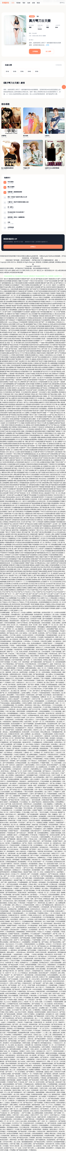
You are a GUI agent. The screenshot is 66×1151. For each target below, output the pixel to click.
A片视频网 (5, 429)
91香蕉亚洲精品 (48, 433)
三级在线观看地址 (5, 767)
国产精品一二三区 (42, 1000)
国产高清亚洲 (52, 1123)
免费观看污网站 (12, 481)
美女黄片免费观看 (49, 520)
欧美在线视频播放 (54, 501)
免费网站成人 (42, 857)
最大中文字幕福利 (57, 870)
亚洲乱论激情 (33, 1088)
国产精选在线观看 (22, 1150)
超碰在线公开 (7, 503)
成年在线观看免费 (47, 561)
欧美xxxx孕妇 (4, 822)
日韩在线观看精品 (34, 435)
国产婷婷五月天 (18, 458)
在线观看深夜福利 (30, 629)
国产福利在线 (54, 326)
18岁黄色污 (38, 787)
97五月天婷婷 (60, 411)
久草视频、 (27, 954)
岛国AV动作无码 (34, 345)
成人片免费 (33, 452)
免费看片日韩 (19, 553)
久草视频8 (33, 413)
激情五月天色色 (28, 886)
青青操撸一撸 (32, 833)
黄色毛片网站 (17, 1090)
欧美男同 (24, 915)
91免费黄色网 (20, 1100)
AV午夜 (5, 684)
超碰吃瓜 (41, 402)
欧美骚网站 (36, 511)
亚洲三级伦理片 (38, 703)
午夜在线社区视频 (44, 670)
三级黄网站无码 (33, 645)
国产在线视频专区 (16, 1092)
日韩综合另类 (41, 1131)
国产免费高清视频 (27, 614)
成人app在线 (30, 334)
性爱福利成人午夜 (49, 827)
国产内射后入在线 (36, 516)
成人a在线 (62, 633)
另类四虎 (41, 316)
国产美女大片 (15, 612)
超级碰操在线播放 (59, 876)
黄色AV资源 (57, 923)
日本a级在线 (50, 546)
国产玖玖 (29, 536)
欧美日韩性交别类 (58, 981)
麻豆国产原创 (60, 740)
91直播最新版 (35, 697)
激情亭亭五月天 (41, 757)
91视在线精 (32, 995)
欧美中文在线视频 (18, 1065)
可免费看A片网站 (42, 913)
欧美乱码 (60, 701)
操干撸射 (21, 1140)
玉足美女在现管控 (28, 635)
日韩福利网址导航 (46, 483)
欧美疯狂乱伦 (4, 697)
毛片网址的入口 (13, 798)
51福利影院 (31, 530)
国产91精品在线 (53, 874)
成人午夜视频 (61, 425)
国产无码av (62, 454)
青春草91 (61, 1022)
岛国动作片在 (8, 437)
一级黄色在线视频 (20, 645)
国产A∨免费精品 (35, 888)
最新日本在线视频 (57, 553)
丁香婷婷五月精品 (23, 656)
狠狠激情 (7, 660)
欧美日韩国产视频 (5, 899)
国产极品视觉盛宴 (34, 623)
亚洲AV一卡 (26, 437)
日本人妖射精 (6, 417)
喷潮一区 (45, 444)
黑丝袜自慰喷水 (10, 497)
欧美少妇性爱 (23, 652)
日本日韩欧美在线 (19, 528)
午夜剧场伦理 (11, 833)
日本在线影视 (46, 652)
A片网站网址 (33, 509)
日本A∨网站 (57, 621)
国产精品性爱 (22, 1131)
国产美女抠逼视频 (48, 915)
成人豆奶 (16, 1094)
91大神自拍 (26, 287)
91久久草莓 (12, 1138)
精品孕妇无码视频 (22, 415)
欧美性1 (42, 656)
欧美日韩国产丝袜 (42, 649)
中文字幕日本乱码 (36, 689)
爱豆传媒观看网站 (50, 318)
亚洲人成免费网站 (17, 287)
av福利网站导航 (26, 759)
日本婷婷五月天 (59, 787)
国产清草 (15, 1024)
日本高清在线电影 (55, 1125)
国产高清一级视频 (33, 684)
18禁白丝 (59, 1135)
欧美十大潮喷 (56, 1068)
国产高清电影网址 (44, 419)
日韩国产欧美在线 (22, 866)
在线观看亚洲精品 (34, 388)
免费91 (52, 353)
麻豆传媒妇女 (11, 866)
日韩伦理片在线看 (31, 1028)
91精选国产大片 (32, 903)
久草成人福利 (47, 993)
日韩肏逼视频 (37, 771)
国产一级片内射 (49, 299)
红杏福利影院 (33, 930)
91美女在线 (53, 812)
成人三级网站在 (47, 398)
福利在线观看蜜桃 (8, 1084)
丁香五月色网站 (25, 285)
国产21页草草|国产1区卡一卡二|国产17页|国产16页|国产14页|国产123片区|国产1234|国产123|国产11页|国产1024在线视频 (33, 594)
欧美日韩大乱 (12, 689)
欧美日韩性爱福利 (8, 462)
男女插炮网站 (39, 868)
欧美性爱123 (60, 713)
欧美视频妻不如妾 (32, 775)
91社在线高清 (4, 355)
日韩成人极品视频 (41, 505)
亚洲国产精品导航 (40, 303)
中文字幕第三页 (26, 359)
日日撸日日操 (53, 925)
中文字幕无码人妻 (55, 310)
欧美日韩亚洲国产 (52, 765)
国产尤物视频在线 (45, 526)
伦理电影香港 (49, 427)
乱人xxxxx (59, 505)
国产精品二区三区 (8, 738)
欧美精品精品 (24, 888)
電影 (24, 3)
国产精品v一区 (15, 759)
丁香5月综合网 (27, 400)
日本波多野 (25, 1049)
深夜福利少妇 (57, 843)
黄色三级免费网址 (53, 392)
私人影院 (11, 1045)
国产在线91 (33, 390)
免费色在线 (20, 969)
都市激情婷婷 (33, 380)
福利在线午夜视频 (44, 658)
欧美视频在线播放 (47, 1127)
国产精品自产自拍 (5, 936)
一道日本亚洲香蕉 (55, 297)
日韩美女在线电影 (29, 680)
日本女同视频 (55, 670)
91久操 (51, 371)
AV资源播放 (57, 979)
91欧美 (24, 715)
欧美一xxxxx (8, 322)
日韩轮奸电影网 (47, 1020)
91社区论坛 (53, 419)
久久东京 (34, 658)
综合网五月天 (23, 361)
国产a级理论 (22, 1041)
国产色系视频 (38, 808)
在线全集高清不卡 (36, 831)
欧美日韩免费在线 (55, 779)
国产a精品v (48, 948)
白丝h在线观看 (37, 989)
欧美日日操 (38, 911)
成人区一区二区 (31, 946)
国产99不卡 (32, 441)
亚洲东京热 (48, 316)
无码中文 (27, 837)
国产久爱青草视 (49, 728)
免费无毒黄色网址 (31, 668)
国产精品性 (39, 279)
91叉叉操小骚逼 (16, 514)
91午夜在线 (18, 542)
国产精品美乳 (43, 363)
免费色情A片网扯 (57, 437)
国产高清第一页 (19, 470)
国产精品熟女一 (16, 1113)
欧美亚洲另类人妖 (34, 652)
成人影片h (40, 378)
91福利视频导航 (24, 347)
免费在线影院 (25, 499)
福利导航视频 (11, 1080)
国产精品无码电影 (43, 293)
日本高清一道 (47, 843)
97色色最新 (10, 1076)
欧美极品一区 (38, 752)
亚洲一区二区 (4, 790)
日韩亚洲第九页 (35, 1127)
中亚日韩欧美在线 (30, 664)
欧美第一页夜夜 (46, 295)
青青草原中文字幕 (29, 676)
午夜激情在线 (23, 625)
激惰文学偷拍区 (30, 1140)
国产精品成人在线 (59, 371)
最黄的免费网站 (16, 703)
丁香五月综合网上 (21, 654)
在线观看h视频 (39, 283)
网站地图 (20, 272)
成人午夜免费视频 (11, 310)
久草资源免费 (45, 907)
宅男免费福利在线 (55, 888)
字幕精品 (29, 666)
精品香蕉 (28, 367)
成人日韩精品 (4, 522)
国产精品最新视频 (12, 806)
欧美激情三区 (50, 1014)
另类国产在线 (4, 431)
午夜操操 (43, 1078)
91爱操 (2, 1012)
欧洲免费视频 (4, 1068)
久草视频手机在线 (12, 1004)
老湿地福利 (7, 870)
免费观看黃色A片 (58, 746)
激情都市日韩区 (60, 769)
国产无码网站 (26, 497)
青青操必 (62, 919)
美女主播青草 (32, 361)
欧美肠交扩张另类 (5, 396)
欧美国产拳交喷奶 (15, 359)
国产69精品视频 (25, 938)
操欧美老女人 (20, 429)
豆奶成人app (37, 1035)
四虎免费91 (23, 330)
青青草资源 (13, 1140)
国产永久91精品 (29, 868)
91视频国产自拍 (30, 357)
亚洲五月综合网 (59, 734)
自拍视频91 (36, 341)
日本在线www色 (8, 901)
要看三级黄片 (43, 925)
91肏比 (19, 516)
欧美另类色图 (4, 715)
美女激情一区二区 (22, 876)
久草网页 (51, 435)
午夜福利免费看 (58, 1002)
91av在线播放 (24, 406)
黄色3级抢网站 (34, 285)
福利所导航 (15, 530)
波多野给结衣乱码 (33, 781)
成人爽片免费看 (22, 853)
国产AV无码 (53, 351)
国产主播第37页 (49, 509)
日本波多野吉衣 (24, 435)
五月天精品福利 (12, 687)
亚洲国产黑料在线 (29, 1119)
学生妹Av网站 (7, 287)
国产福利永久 (60, 283)
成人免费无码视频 (23, 993)
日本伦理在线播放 (53, 785)
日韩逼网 (43, 314)
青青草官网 (30, 952)
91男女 (42, 334)
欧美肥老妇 (41, 491)
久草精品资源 (18, 752)
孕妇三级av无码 (23, 479)
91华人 (39, 349)
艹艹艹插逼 (49, 413)
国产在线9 (26, 351)
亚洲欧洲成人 (52, 322)
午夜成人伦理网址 (49, 759)
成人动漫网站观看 (35, 295)
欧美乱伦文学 (37, 915)
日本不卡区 (34, 812)
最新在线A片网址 (55, 402)
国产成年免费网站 (8, 367)
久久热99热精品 (42, 995)
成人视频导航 (19, 629)
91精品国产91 (42, 380)
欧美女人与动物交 (32, 293)
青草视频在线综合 (46, 1043)
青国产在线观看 (48, 787)
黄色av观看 (55, 1006)
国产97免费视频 (29, 724)
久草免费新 (28, 948)
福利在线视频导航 (27, 542)
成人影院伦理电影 (49, 726)
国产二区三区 (31, 279)
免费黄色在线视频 (49, 522)
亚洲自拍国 (59, 917)
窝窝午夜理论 (14, 483)
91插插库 (52, 293)
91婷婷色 (44, 709)
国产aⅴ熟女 (26, 1090)
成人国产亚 (3, 985)
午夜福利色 (10, 773)
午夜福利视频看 (52, 794)
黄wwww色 (58, 314)
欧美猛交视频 (51, 330)
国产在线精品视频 (15, 742)
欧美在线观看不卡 (16, 724)
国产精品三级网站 (16, 1026)
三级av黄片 (19, 837)
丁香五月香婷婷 (20, 695)
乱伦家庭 (3, 310)
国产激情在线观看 (10, 1014)
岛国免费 (37, 429)
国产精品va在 (42, 956)
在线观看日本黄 (12, 441)
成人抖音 (8, 549)
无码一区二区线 (38, 872)
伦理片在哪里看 (51, 450)
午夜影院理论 (7, 722)
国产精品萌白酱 (45, 507)
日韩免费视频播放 (59, 699)
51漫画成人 (19, 400)
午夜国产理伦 (33, 866)
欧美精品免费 (15, 1088)
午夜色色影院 (12, 897)
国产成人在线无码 (12, 524)
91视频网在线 (4, 742)
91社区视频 (42, 1100)
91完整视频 (27, 998)
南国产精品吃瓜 (37, 802)
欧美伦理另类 (46, 559)
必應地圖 (51, 262)
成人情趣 (62, 765)
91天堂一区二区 (55, 493)
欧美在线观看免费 (52, 991)
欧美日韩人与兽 (27, 989)
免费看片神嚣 (28, 777)
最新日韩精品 (14, 347)
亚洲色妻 (60, 901)
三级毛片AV (51, 958)
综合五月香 (22, 334)
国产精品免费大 (54, 1080)
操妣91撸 (35, 825)
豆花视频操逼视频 (28, 921)
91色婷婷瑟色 (48, 378)
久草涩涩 (47, 402)
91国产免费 (31, 985)
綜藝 (33, 3)
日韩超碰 (58, 1148)
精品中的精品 (16, 338)
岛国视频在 (57, 1105)
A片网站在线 (53, 884)
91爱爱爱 (3, 1098)
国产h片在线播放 (5, 1010)
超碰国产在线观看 (22, 1080)
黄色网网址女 (38, 376)
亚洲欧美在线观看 (30, 355)
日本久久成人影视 (21, 1121)
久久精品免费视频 (35, 617)
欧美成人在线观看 (14, 829)
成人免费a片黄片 (45, 1049)
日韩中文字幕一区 (37, 699)
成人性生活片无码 (21, 1086)
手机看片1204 (56, 359)
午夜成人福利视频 (37, 954)
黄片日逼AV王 (4, 960)
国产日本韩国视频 (31, 1100)
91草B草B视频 (59, 328)
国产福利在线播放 (54, 1098)
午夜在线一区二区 (43, 892)
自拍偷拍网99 (51, 740)
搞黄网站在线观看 (46, 437)
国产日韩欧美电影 (32, 336)
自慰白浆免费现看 (26, 1006)
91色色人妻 (25, 380)
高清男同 (53, 563)
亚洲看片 (22, 1051)
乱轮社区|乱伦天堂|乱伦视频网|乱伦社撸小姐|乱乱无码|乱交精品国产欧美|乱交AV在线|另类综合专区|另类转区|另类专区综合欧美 (32, 586)
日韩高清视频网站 (44, 711)
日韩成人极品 (61, 1133)
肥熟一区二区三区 (53, 1061)
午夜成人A (40, 932)
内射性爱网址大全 (32, 501)
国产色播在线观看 (36, 662)
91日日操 (60, 680)
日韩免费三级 (29, 1045)
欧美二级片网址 (24, 518)
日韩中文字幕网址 (15, 812)
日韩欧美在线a (35, 621)
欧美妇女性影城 (56, 1070)
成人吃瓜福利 (19, 351)
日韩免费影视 (40, 1119)
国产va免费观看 (23, 378)
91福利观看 (56, 932)
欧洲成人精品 (12, 903)
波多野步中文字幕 (35, 483)
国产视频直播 (11, 839)
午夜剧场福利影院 (44, 693)
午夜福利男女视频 (28, 790)
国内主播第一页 (33, 419)
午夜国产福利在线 (55, 1057)
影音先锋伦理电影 (30, 627)
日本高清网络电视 (26, 960)
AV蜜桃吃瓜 (15, 503)
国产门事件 (22, 1068)
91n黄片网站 (47, 707)
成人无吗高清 (57, 948)
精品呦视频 (7, 544)
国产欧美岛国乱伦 (53, 839)
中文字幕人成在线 (15, 635)
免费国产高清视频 (60, 534)
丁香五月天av (39, 530)
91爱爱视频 (41, 347)
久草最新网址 (56, 960)
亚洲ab (45, 365)
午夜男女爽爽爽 (47, 860)
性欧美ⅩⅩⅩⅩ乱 (51, 301)
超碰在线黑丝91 (20, 775)
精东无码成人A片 (11, 814)
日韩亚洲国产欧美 (55, 717)
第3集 (22, 71)
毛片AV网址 (4, 701)
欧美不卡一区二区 (11, 973)
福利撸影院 (5, 361)
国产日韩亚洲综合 (18, 511)
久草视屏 (11, 948)
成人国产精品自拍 (58, 897)
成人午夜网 (47, 336)
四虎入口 (38, 905)
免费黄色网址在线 (36, 396)
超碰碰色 (34, 670)
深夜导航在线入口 (15, 942)
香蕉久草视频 (61, 1092)
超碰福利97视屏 (56, 526)
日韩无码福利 (14, 1020)
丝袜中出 (3, 969)
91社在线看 (40, 495)
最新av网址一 (11, 952)
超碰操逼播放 (22, 687)
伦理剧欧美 (28, 1065)
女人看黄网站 (40, 944)
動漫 (38, 3)
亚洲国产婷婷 (10, 730)
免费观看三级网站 (5, 1115)
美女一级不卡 (44, 1115)
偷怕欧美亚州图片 (24, 289)
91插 (64, 497)
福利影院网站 (59, 334)
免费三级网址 (14, 1105)
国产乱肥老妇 (51, 481)
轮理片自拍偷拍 (20, 464)
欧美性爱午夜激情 (25, 1105)
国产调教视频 (23, 639)
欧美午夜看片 (58, 954)
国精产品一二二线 (12, 652)
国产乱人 (26, 402)
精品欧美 (32, 546)
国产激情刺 (47, 1074)
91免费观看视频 (52, 1084)
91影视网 (4, 303)
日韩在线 (59, 322)
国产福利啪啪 (23, 363)
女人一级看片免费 (48, 730)
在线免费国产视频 (52, 629)
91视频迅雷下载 (44, 835)
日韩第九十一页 (27, 1074)
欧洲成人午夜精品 (33, 363)
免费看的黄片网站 (40, 1084)
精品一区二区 (42, 668)
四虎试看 (37, 334)
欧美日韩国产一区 (39, 862)
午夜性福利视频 (12, 1033)
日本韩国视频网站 (49, 989)
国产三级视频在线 (46, 549)
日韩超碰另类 (33, 1096)
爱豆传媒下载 (26, 532)
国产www (19, 526)
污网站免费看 (17, 341)
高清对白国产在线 (27, 701)
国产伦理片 (9, 1072)
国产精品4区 (16, 989)
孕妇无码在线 (62, 536)
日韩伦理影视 (5, 614)
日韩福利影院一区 (37, 923)
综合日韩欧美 (60, 318)
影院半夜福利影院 (11, 794)
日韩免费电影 (57, 369)
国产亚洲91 (42, 866)
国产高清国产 (4, 1105)
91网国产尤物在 (29, 563)
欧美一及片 (58, 524)
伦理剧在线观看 (48, 742)
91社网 (44, 423)
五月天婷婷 (14, 555)
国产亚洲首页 (44, 1109)
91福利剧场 (12, 357)
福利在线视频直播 (26, 297)
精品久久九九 (25, 917)
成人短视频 (42, 1096)
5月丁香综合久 (32, 761)
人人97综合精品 (29, 429)
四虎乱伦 (61, 995)
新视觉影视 (19, 404)
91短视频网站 (28, 511)
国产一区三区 (22, 985)
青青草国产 (16, 446)
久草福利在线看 (29, 958)
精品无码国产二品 (48, 524)
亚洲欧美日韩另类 (14, 734)
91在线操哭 (58, 909)
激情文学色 (40, 509)
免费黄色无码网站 (59, 798)
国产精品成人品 (56, 658)
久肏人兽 (49, 656)
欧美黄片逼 (62, 886)
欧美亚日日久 (5, 691)
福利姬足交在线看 (54, 444)
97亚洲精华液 (43, 289)
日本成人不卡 (15, 874)
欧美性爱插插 (61, 324)
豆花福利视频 (11, 464)
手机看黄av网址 (51, 987)
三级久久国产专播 (5, 804)
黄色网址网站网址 (47, 516)
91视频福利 (18, 890)
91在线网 (40, 637)
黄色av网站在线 (45, 732)
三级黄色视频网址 (45, 837)
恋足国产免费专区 (6, 864)
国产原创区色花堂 (44, 308)
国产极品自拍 (29, 524)
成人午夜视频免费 (47, 551)
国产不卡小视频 (19, 423)
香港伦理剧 (38, 369)
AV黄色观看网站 (49, 343)
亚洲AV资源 (46, 831)
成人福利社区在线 (14, 1096)
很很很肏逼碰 (44, 748)
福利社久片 (39, 647)
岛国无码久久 (20, 682)
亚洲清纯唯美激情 (37, 1135)
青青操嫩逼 (41, 627)
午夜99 (4, 489)
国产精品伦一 (42, 1055)
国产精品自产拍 (23, 1063)
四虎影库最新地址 (12, 781)
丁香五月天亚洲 (45, 511)
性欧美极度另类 (49, 637)
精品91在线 (30, 967)
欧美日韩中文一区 (45, 359)
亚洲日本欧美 (9, 719)
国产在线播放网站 (19, 384)
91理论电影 (21, 903)
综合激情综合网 (52, 724)
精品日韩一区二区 (50, 901)
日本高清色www (48, 1138)
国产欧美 (45, 373)
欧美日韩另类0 (31, 349)
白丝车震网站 (25, 779)
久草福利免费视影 (54, 565)
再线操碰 (31, 1012)
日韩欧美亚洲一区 (39, 1022)
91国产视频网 (42, 446)
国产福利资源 (14, 658)
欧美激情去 (30, 827)
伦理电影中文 (24, 963)
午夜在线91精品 (58, 1111)
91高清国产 (28, 678)
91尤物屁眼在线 (59, 983)
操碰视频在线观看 (54, 977)
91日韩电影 (59, 989)
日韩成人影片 (35, 394)
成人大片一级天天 (21, 501)
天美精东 (22, 713)
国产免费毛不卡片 (37, 536)
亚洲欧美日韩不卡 (58, 857)
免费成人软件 (30, 425)
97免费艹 (57, 435)
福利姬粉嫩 (39, 1072)
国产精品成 (16, 748)
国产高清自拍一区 (22, 493)
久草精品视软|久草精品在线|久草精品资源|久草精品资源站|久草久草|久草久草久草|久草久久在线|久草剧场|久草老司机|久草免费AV (32, 600)
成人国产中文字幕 (21, 1076)
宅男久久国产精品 (40, 481)
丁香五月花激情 (29, 792)
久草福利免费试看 (49, 514)
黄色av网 (16, 435)
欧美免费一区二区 (16, 987)
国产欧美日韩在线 (50, 411)
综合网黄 (26, 450)
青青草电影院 (32, 892)
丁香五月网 (53, 396)
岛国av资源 (39, 406)
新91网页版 (12, 684)
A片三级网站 (26, 413)
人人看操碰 (10, 373)
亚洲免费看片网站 (29, 649)
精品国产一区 (8, 975)
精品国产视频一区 (19, 880)
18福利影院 (55, 341)
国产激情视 (62, 1121)
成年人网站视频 (16, 499)
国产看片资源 (13, 349)
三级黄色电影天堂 (35, 798)
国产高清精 (16, 895)
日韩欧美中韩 (25, 895)
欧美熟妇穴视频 (49, 462)
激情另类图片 (20, 355)
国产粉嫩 (23, 495)
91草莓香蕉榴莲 (38, 759)
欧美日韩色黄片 (5, 326)
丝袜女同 (60, 439)
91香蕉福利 (13, 1068)
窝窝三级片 (59, 637)
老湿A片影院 (4, 456)
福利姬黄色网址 (10, 376)
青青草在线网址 (40, 967)
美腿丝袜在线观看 (47, 489)
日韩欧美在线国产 (60, 343)
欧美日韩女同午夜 (58, 1010)
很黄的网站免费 (49, 703)
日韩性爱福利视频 (52, 886)
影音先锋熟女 (18, 1119)
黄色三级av (37, 705)
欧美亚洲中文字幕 (48, 1086)
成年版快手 (7, 520)
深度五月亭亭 (35, 1115)
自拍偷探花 (24, 1096)
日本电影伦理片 (34, 408)
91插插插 (46, 476)
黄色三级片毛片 (48, 386)
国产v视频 (39, 695)
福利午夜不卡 (4, 676)
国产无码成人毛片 (15, 790)
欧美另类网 (13, 822)
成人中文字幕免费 (5, 499)
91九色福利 (31, 472)
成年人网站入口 (17, 905)
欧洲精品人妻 (60, 967)
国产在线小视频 (49, 470)
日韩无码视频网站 (33, 456)
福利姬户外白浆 (31, 1117)
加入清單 (48, 51)
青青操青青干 (58, 557)
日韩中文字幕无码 (42, 1059)
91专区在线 (25, 411)
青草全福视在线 (15, 371)
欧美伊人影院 (20, 376)
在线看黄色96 (11, 1047)
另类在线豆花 (49, 954)
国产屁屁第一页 (32, 446)
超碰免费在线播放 (59, 777)
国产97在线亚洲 (9, 827)
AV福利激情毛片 (54, 540)
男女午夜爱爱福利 (11, 1063)
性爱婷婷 (50, 408)
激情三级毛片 (9, 777)
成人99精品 (29, 744)
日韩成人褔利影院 (46, 746)
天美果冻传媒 (42, 415)
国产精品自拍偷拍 (13, 456)
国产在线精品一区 (37, 1004)
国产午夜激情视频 (47, 876)
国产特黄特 (19, 1084)
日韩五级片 (31, 1000)
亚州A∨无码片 (31, 1051)
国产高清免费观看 (53, 1055)
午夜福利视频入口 (56, 1026)
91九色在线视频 (34, 474)
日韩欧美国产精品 (57, 707)
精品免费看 (3, 373)
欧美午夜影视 (11, 969)
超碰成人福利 (49, 1072)
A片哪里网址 (37, 1010)
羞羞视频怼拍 (38, 960)
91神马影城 (33, 835)
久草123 (17, 505)
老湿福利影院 (51, 1140)
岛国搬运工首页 (42, 439)
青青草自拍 (28, 705)
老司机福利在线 (29, 1018)
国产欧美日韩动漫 (11, 1061)
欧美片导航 (43, 1090)
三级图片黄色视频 (55, 833)
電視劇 (18, 3)
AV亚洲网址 (41, 390)
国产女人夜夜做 (39, 470)
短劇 (28, 3)
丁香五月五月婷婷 (26, 1030)
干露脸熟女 (57, 546)
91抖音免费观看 (60, 921)
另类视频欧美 (38, 468)
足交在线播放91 (15, 285)
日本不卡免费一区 (57, 775)
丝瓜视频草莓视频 (59, 1142)
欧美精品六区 (41, 1051)
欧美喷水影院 (33, 347)
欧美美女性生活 (35, 909)
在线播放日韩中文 (50, 872)
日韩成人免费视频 (27, 1016)
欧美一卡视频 (46, 870)
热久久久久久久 (31, 682)
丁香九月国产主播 (36, 532)
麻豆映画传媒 (29, 975)
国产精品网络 (53, 536)
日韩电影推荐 (59, 643)
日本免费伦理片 (26, 699)
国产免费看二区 (8, 450)
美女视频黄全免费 (52, 423)
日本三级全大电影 (44, 853)
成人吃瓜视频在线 (26, 829)
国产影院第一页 (18, 392)
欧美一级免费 (43, 625)
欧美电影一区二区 (35, 672)
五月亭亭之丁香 (17, 1123)
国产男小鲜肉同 (49, 334)
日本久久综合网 (41, 765)
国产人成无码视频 (33, 308)
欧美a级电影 (23, 884)
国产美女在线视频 (40, 357)
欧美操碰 (16, 518)
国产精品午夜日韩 (14, 800)
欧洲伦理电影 (48, 1113)
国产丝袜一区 (42, 332)
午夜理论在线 (53, 654)
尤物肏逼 (13, 1059)
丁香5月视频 (18, 808)
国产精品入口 (61, 987)
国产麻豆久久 (12, 818)
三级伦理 (20, 1022)
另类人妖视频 (40, 462)
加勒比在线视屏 (57, 491)
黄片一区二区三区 (5, 740)
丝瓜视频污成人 (9, 536)
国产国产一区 (43, 322)
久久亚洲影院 (48, 1002)
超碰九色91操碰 (9, 837)
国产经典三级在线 (50, 390)
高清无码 (16, 864)
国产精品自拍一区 (49, 662)
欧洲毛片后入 (58, 668)
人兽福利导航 (7, 514)
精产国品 (14, 472)
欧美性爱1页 (9, 963)
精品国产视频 (28, 872)
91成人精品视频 (56, 295)
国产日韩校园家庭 (8, 763)
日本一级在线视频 (34, 371)
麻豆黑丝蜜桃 (33, 973)
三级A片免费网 (46, 1068)
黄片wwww (30, 991)
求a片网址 (35, 367)
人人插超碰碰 (34, 963)
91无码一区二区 (49, 938)
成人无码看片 (33, 427)
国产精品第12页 (18, 460)
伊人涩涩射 (43, 400)
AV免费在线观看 (50, 1135)
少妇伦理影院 (14, 919)
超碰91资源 (47, 406)
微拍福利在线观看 (14, 279)
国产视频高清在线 (19, 367)
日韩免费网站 (60, 802)
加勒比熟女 (26, 306)
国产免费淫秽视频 (26, 1129)
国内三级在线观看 (20, 901)
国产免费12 (38, 827)
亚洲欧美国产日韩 (36, 561)
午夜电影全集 (45, 351)
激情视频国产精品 (31, 324)
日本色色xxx (14, 619)
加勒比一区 (42, 864)
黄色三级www (34, 1111)
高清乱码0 (39, 373)
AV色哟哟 (27, 423)
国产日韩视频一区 (19, 744)
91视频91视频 (44, 763)
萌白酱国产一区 (47, 306)
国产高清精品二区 (30, 291)
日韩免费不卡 (58, 757)
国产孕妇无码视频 (7, 540)
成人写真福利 (27, 404)
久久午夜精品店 (23, 973)
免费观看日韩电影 (25, 825)
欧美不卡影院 (27, 771)
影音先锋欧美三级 (22, 1057)
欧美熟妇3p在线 (47, 798)
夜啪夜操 (45, 1129)
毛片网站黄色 (39, 563)
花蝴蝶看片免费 (10, 293)
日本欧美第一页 (35, 499)
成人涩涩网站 (10, 775)
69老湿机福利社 (50, 722)
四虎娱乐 (37, 744)
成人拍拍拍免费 (29, 369)
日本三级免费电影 (8, 627)
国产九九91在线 (24, 806)
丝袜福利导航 (37, 707)
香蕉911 (2, 293)
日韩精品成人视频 (48, 899)
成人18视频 (25, 514)
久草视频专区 (58, 1039)
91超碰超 (48, 932)
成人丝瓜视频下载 (34, 314)
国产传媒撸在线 (41, 1140)
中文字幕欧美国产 (46, 897)
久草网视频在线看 (53, 388)
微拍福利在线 (52, 952)
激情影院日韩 (10, 505)
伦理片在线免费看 (56, 963)
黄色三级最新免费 (31, 534)
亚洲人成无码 (35, 1049)
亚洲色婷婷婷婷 (23, 794)
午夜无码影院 (56, 693)
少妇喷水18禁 (14, 448)
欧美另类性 (28, 722)
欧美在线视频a (46, 623)
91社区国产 (25, 281)
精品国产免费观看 (5, 406)
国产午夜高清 (44, 458)
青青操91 (8, 555)
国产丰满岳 (55, 1146)
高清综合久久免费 (11, 666)
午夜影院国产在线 (55, 499)
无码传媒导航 (27, 458)
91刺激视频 (35, 544)
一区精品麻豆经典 (51, 338)
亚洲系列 (40, 682)
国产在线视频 (25, 439)
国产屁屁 (26, 310)
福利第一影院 (32, 785)
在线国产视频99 (37, 810)
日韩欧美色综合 (33, 479)
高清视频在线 (39, 936)
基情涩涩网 (12, 400)
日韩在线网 (3, 413)
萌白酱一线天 (28, 489)
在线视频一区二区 (51, 676)
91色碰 (49, 857)
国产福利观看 (16, 1074)
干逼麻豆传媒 (28, 1022)
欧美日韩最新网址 (25, 1004)
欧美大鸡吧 (32, 514)
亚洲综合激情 (45, 744)
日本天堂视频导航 (8, 318)
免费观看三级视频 (23, 909)
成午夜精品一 (34, 895)
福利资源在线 (36, 320)
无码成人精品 (5, 987)
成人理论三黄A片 (49, 682)
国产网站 (7, 371)
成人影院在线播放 (14, 316)
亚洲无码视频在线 (22, 427)
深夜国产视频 (27, 544)
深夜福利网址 (56, 384)
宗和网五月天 (33, 398)
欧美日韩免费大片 (42, 985)
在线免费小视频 (35, 437)
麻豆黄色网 (12, 853)
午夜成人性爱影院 (20, 754)
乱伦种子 (46, 279)
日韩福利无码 (16, 520)
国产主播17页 (7, 746)
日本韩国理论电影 (56, 1028)
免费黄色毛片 (21, 301)
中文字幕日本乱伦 (44, 773)
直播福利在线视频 (47, 1063)
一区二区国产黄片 (34, 876)
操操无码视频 (10, 470)
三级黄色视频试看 (54, 709)
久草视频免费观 (24, 835)
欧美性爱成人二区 (59, 742)
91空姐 (21, 965)
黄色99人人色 (37, 730)
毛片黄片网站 (48, 936)
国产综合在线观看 (51, 281)
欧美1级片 (56, 855)
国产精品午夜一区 (44, 310)
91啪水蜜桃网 (32, 538)
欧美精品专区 (44, 847)
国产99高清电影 (47, 841)
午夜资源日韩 (18, 649)
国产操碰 (4, 779)
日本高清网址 (15, 1125)
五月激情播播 (40, 676)
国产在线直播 (46, 468)
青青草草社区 (28, 804)
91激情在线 (17, 923)
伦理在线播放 (21, 299)
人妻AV (31, 794)
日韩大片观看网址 (47, 369)
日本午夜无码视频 (48, 911)
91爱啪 (42, 684)
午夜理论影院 (30, 695)
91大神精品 (29, 318)
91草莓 (2, 536)
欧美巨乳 (3, 1047)
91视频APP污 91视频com (14, 886)
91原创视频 (58, 522)
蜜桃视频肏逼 (44, 998)
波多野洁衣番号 (22, 684)
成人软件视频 (8, 411)
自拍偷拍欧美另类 (59, 639)
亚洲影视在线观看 (37, 1094)
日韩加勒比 (31, 750)
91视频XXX (9, 717)
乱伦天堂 (57, 530)
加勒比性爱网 (19, 303)
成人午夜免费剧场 (16, 792)
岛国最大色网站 (38, 524)
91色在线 (11, 654)
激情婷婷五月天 (41, 1061)
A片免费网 (52, 767)
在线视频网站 (26, 942)
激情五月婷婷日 (38, 948)
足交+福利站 (23, 633)
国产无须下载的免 (23, 617)
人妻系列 (60, 351)
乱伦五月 (18, 497)
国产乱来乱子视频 (42, 738)
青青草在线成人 (47, 705)
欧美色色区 (16, 855)
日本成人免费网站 (26, 612)
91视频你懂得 (39, 386)
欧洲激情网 (42, 816)
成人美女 (3, 1129)
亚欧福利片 (23, 781)
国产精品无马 (11, 1098)
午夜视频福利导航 (57, 732)
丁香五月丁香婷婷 (9, 532)
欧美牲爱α (41, 633)
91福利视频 (57, 1037)
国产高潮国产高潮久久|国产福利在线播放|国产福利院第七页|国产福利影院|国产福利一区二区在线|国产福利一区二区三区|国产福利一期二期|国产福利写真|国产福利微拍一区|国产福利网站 (32, 577)
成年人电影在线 (21, 851)
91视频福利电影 (8, 754)
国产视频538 (35, 1043)
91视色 (60, 380)
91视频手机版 (31, 851)
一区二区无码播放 (19, 1072)
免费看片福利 (16, 736)
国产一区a (9, 796)
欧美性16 (14, 388)
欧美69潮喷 (12, 324)
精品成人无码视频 (35, 518)
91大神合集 (20, 369)
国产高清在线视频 (21, 857)
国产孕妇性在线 (56, 1018)
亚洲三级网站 (56, 623)
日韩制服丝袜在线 (6, 888)
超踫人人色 (47, 1094)
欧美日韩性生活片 (51, 472)
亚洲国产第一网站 (22, 441)
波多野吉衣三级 (18, 437)
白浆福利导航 (5, 1135)
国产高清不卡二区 (36, 551)
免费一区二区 (14, 1109)
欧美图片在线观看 (28, 283)
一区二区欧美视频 (30, 913)
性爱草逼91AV (50, 446)
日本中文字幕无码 (45, 404)
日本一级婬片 (52, 285)
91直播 (11, 382)
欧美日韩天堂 (50, 713)
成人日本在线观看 (26, 1146)
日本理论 (52, 507)
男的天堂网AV (43, 394)
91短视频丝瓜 (37, 829)
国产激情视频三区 (22, 485)
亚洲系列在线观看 (40, 1012)
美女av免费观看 (13, 995)
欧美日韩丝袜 (45, 890)
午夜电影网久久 (22, 326)
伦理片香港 (13, 534)
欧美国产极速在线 (33, 897)
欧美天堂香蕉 (40, 1082)
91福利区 (30, 901)
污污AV (29, 1068)
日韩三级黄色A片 (53, 373)
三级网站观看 (15, 1030)
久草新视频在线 (29, 431)
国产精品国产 (37, 983)
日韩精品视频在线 (11, 862)
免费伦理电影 (25, 408)
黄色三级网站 (9, 1012)
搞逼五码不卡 (48, 699)
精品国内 (36, 678)
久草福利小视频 (12, 1000)
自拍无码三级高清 (5, 860)
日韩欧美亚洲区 (40, 991)
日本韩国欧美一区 (41, 1123)
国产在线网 (60, 759)
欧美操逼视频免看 (14, 693)
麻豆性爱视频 (60, 958)
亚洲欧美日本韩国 (50, 1103)
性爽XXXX (18, 1107)
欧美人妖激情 (28, 707)
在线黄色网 (19, 730)
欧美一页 (10, 563)
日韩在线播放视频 (9, 501)
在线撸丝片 (51, 367)
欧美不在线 (56, 993)
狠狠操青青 (17, 796)
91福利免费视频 (54, 555)
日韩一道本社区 (10, 765)
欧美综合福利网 (55, 835)
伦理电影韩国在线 (33, 715)
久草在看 (53, 892)
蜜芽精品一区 (22, 1000)
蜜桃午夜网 (59, 450)
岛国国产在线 (59, 514)
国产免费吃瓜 (30, 1072)
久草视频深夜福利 (24, 483)
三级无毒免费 (34, 497)
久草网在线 (48, 341)
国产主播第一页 (59, 1113)
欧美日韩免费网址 (11, 993)
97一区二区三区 (9, 1121)
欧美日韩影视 (38, 660)
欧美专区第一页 (24, 1020)
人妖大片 (6, 526)
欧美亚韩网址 (34, 847)
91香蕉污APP (13, 493)
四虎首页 (23, 874)
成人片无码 (32, 505)
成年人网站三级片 (34, 841)
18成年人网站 (6, 365)
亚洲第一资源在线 (52, 1100)
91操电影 (58, 507)
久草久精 (53, 1109)
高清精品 (5, 967)
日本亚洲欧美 (43, 825)
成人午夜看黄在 (58, 697)
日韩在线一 (19, 868)
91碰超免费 (17, 546)
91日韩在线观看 (50, 538)
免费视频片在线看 (5, 913)
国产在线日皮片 (26, 540)
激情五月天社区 (35, 1020)
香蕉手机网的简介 (21, 907)
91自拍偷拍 (49, 862)
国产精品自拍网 (13, 965)
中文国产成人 (22, 1039)
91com (57, 470)
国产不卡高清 (15, 406)
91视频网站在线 (21, 320)
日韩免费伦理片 (16, 614)
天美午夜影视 (30, 631)
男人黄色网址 (47, 1065)
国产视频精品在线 (48, 905)
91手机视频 (47, 1006)
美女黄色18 (52, 458)
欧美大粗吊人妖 (55, 511)
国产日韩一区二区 (47, 349)
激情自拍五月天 (60, 905)
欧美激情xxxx (32, 857)
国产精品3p (57, 489)
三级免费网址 (25, 934)
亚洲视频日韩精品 (16, 872)
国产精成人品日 (9, 1086)
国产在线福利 (17, 540)
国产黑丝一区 (10, 629)
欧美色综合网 (51, 291)
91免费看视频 (16, 507)
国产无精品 (45, 942)
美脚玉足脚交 (28, 730)
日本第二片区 (56, 542)
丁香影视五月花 (53, 464)
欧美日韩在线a (59, 1004)
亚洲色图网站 (25, 546)
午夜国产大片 (19, 948)
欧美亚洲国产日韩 (5, 998)
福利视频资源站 (6, 283)
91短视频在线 (23, 555)
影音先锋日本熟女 (33, 1076)
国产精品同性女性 (46, 691)
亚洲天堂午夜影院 (34, 820)
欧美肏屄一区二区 (14, 487)
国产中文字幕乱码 (16, 670)
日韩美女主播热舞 (15, 911)
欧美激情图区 (36, 870)
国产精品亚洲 (57, 421)
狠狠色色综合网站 (48, 802)
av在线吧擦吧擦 (24, 1109)
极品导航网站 (7, 769)
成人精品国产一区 (5, 1053)
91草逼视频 (10, 553)
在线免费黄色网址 (6, 1119)
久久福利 (17, 452)
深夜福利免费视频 (31, 965)
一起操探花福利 (18, 954)
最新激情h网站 (21, 481)
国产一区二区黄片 (36, 444)
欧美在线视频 (27, 396)
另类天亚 (31, 1039)
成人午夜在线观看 (17, 283)
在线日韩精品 (4, 1144)
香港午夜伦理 (24, 995)
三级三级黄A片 (58, 851)
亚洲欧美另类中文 (53, 1117)
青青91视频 (44, 1080)
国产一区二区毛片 (59, 689)
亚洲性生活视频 (6, 1074)
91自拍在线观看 (39, 299)
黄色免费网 (10, 695)
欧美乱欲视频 (34, 402)
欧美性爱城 (7, 1090)
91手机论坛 (3, 538)
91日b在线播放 (58, 705)
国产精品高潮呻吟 (40, 1039)
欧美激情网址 (22, 862)
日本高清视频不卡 (43, 664)
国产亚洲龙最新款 (39, 1144)
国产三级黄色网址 (29, 1092)
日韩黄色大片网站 (8, 868)
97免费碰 (12, 1150)
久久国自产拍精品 (29, 373)
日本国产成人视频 (8, 528)
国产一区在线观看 (33, 874)
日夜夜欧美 (7, 386)
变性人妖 (52, 283)
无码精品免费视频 (13, 779)
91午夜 (38, 890)
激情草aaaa (14, 1135)
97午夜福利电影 (33, 925)
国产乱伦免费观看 (25, 487)
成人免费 (56, 427)
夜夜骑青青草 (59, 299)
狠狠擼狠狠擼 (30, 557)
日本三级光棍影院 (19, 318)
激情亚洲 (47, 736)
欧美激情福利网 (58, 551)
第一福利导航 (19, 971)
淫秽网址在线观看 (46, 1076)
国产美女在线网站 (33, 1078)
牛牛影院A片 (23, 456)
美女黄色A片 (42, 629)
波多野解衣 (60, 872)
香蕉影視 (38, 262)
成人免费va (49, 674)
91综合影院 (13, 676)
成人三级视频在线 (55, 460)
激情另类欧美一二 (5, 479)
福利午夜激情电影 (36, 806)
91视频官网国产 (51, 431)
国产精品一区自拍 (17, 468)
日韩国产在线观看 (25, 658)
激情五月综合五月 (52, 1012)
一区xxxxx (35, 297)
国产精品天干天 (34, 310)
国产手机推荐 (47, 1107)
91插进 (12, 645)
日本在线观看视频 (29, 647)
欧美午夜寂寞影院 (9, 404)
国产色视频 (14, 479)
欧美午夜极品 (41, 301)
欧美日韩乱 (23, 446)
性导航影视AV (24, 371)
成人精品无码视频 (31, 301)
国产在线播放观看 (33, 814)
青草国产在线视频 (29, 303)
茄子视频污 (16, 314)
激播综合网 (56, 1033)
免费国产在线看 (8, 458)
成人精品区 (13, 783)
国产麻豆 (55, 845)
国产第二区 (3, 693)
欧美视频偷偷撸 (8, 808)
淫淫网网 (37, 384)
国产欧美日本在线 (56, 907)
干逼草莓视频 (36, 940)
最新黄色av (47, 528)
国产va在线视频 (22, 761)
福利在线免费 (28, 726)
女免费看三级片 (44, 1008)
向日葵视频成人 (38, 845)
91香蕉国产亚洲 (12, 1082)
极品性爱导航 (6, 359)
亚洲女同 (39, 1086)
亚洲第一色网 (29, 899)
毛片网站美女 (44, 540)
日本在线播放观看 (53, 866)
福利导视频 (37, 612)
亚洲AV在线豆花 (31, 520)
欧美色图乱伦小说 (19, 425)
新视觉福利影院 (58, 1035)
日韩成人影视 (14, 328)
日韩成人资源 (25, 800)
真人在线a (56, 614)
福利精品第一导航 (45, 814)
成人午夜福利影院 (33, 763)
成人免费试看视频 (10, 668)
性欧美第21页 (36, 860)
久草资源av (27, 641)
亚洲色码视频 (17, 746)
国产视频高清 (33, 332)
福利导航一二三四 (26, 691)
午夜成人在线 (33, 839)
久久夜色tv (24, 748)
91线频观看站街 (16, 843)
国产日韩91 (8, 312)
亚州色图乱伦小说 (12, 378)
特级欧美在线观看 (27, 341)
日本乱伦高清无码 (17, 544)
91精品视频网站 (44, 1125)
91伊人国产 (10, 977)
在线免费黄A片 (55, 308)
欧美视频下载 (36, 942)
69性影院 (29, 320)
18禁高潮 (40, 851)
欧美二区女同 (21, 522)
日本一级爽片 (21, 1059)
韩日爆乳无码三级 (21, 343)
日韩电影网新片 (18, 1035)
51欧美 (43, 338)
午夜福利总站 (19, 627)
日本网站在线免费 (58, 349)
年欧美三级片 (46, 1070)
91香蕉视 (17, 297)
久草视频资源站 (13, 334)
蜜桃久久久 (23, 919)
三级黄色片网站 (18, 450)
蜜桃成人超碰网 (35, 565)
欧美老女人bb (51, 355)
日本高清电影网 (15, 365)
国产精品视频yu (26, 940)
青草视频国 (16, 860)
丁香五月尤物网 (44, 812)
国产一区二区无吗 (9, 876)
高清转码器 (37, 1045)
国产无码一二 (44, 429)
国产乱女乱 (5, 491)
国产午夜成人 (6, 347)
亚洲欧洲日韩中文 (14, 915)
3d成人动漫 (46, 1146)
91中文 (18, 439)
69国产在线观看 (54, 1000)
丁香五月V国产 (59, 462)
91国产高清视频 (60, 880)
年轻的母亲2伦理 (59, 800)
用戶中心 (62, 3)
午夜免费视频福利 (12, 713)
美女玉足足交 (10, 944)
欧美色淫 (49, 303)
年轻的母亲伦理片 (18, 899)
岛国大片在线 (20, 977)
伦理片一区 (45, 940)
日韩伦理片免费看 (46, 641)
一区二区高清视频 (56, 763)
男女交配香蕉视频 (53, 882)
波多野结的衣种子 (10, 617)
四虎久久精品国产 (14, 699)
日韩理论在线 (46, 1030)
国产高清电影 (12, 985)
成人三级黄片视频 (48, 921)
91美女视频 (25, 812)
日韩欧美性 (42, 754)
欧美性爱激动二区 (34, 927)
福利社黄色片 (54, 1129)
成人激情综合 (57, 641)
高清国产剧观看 (47, 417)
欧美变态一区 (42, 281)
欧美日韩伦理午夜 (7, 546)
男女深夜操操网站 (34, 1047)
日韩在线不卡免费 (59, 1072)
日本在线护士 (43, 392)
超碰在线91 (19, 765)
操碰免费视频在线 (15, 732)
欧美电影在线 (42, 450)
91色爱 (25, 491)
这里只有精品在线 (40, 919)
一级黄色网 (18, 380)
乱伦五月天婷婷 (37, 489)
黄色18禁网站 (13, 427)
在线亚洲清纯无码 (23, 783)
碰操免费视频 (40, 1092)
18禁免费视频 (25, 1125)
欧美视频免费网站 (43, 833)
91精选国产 (49, 421)
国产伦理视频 (38, 1103)
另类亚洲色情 (40, 328)
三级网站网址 (58, 804)
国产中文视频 (26, 1113)
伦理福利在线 (28, 1026)
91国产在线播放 (29, 470)
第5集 (36, 71)
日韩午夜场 (26, 460)
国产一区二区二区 (12, 295)
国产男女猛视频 (31, 495)
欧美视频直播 (14, 802)
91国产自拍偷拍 (61, 291)
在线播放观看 (33, 450)
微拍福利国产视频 (22, 308)
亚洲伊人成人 (11, 841)
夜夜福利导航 (33, 1024)
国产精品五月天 (58, 413)
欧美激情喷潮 (33, 864)
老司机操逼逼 (37, 1065)
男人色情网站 (19, 705)
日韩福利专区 (13, 522)
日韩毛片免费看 (27, 703)
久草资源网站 (53, 1059)
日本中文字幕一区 (44, 544)
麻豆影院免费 (56, 528)
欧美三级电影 (56, 518)
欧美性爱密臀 (61, 485)
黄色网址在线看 (31, 738)
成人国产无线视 (40, 472)
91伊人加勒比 (57, 433)
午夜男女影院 (30, 757)
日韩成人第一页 (22, 336)
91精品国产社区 (57, 483)
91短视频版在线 (37, 742)
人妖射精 (20, 310)
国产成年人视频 (48, 983)
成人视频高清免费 (36, 460)
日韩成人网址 (33, 884)
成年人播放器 (4, 1109)
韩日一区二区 (54, 312)
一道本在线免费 (35, 800)
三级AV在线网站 (29, 765)
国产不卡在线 (56, 316)
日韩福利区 (53, 973)
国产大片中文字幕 (17, 386)
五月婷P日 (22, 967)
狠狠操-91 (59, 431)
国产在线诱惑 (51, 505)
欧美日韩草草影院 (46, 1111)
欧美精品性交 (23, 328)
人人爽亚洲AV (12, 950)
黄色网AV (6, 1043)
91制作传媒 (32, 406)
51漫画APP (22, 448)
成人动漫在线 (48, 1004)
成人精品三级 (15, 691)
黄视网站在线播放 (17, 390)
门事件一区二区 (40, 740)
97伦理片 (35, 693)
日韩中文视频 (22, 1078)
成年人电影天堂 (33, 1008)
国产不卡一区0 (17, 740)
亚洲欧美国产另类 (36, 559)
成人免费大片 (50, 903)
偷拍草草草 (34, 487)
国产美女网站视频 (59, 1063)
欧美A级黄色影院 (42, 464)
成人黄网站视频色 (32, 754)
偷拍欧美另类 (26, 742)
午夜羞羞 (50, 668)
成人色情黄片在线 (23, 388)
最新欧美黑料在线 (8, 728)
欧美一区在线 (57, 361)
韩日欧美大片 (33, 956)
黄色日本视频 (19, 678)
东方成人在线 (52, 382)
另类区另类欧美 (9, 425)
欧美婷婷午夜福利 (15, 715)
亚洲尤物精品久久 (58, 820)
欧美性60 (49, 1142)
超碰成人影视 (36, 359)
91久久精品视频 (56, 711)
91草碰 (57, 367)
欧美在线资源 (4, 645)
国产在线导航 (32, 637)
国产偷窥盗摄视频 (24, 295)
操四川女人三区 (59, 1127)
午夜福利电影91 (47, 934)
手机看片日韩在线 (58, 1065)
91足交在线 (34, 837)
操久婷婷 (32, 386)
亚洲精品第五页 (29, 421)
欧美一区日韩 (33, 625)
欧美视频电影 (13, 559)
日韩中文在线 (7, 338)
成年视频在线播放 (52, 1078)
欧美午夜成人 (5, 771)
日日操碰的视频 (59, 674)
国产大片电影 (35, 855)
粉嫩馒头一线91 (57, 814)
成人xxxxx (12, 491)
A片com (54, 532)
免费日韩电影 (6, 328)
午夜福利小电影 (38, 1074)
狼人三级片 (46, 563)
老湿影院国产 (42, 785)
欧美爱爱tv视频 (42, 448)
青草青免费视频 (26, 860)
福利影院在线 (57, 656)
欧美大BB (16, 363)
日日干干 (49, 1051)
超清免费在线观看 (40, 724)
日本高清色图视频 (49, 790)
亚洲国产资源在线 (14, 934)
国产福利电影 (26, 394)
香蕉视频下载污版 (50, 487)
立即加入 (33, 247)
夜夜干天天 (49, 777)
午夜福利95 (32, 639)
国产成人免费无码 (11, 398)
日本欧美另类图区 (6, 1094)
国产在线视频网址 (42, 750)
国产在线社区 (48, 1037)
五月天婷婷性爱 (60, 1045)
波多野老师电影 (51, 1119)
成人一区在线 (61, 1109)
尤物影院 (28, 977)
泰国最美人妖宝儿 (17, 1002)
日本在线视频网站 (53, 975)
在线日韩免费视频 (25, 1135)
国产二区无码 (41, 538)
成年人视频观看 (48, 829)
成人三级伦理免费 (12, 289)
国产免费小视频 (27, 878)
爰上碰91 (14, 549)
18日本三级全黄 (49, 530)
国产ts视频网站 (7, 433)
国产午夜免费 (42, 687)
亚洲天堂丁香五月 (36, 423)
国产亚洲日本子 (19, 975)
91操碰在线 (20, 291)
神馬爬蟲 (58, 262)
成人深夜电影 (7, 306)
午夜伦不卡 (11, 303)
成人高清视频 (8, 649)
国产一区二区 (44, 285)
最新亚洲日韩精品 (16, 396)
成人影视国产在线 (45, 384)
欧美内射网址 (36, 404)
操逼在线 (26, 1111)
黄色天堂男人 (56, 336)
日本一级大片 (4, 279)
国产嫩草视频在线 (40, 553)
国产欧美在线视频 (41, 291)
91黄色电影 (6, 394)
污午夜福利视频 (49, 808)
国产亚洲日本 (44, 1057)
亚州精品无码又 (44, 963)
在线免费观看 (37, 804)
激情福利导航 (56, 1094)
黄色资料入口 (30, 528)
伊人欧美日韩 (38, 981)
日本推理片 (9, 454)
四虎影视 (50, 361)
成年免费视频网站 (8, 384)
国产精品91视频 (45, 503)
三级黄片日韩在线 (59, 936)
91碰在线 (33, 306)
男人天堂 (26, 468)
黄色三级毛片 (15, 1006)
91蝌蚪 (9, 855)
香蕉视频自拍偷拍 (12, 1127)
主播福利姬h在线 (58, 398)
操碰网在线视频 (15, 697)
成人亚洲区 (7, 388)
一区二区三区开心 (44, 1028)
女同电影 (62, 1117)
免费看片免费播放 (34, 1070)
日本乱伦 (29, 880)
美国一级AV (55, 306)
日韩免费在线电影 (5, 641)
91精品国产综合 (17, 958)
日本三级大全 (10, 452)
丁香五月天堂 (33, 281)
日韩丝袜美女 (35, 1109)
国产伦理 (36, 1026)
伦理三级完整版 (41, 969)
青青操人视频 (47, 660)
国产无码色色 (38, 433)
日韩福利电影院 (55, 818)
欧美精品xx (47, 614)
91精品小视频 (44, 565)
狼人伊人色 (14, 825)
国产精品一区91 (31, 522)
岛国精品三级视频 (42, 822)
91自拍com (26, 746)
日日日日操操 (35, 732)
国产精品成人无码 (12, 633)
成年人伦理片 (27, 526)
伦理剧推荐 (17, 476)
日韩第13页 (12, 981)
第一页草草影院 (33, 493)
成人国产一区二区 (38, 722)
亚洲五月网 (61, 684)
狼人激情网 (6, 534)
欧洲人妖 (15, 672)
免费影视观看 (20, 357)
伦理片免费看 (46, 1047)
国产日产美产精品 (51, 425)
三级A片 (9, 511)
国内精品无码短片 (32, 330)
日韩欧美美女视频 (31, 464)
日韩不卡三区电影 (28, 740)
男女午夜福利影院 (46, 518)
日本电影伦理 (36, 458)
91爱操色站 (32, 1150)
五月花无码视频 (8, 446)
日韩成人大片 (38, 726)
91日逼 (18, 538)
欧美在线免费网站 (54, 895)
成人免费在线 (62, 404)
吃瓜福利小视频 (45, 353)
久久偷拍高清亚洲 (8, 421)
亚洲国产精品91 (58, 841)
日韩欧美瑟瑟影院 (29, 944)
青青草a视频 (26, 1043)
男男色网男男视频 (29, 1053)
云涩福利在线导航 (52, 380)
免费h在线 (49, 639)
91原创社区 (40, 427)
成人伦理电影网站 (39, 777)
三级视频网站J (23, 530)
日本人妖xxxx (30, 717)
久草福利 (63, 308)
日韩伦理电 (41, 713)
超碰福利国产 (10, 750)
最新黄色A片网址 (18, 722)
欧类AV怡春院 (48, 923)
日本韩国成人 (57, 810)
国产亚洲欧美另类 (29, 987)
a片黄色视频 (7, 905)
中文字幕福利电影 (19, 1028)
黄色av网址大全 (51, 332)
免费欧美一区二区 (46, 697)
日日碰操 (5, 1146)
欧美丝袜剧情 (10, 1117)
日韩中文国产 (31, 1041)
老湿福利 (53, 738)
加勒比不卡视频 (25, 1094)
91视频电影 (34, 316)
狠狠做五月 (10, 1129)
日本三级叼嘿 (33, 633)
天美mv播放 (32, 1131)
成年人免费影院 (26, 734)
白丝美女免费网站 (20, 293)
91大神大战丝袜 (13, 849)
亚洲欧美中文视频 (14, 565)
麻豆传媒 (39, 1138)
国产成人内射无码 (46, 287)
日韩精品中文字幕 (26, 845)
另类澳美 (13, 761)
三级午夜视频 (42, 839)
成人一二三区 (39, 1018)
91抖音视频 (20, 668)
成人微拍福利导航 (24, 561)
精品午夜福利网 (25, 507)
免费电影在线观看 (37, 365)
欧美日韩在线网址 (28, 911)
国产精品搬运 (29, 936)
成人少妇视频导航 (53, 365)
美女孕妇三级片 (49, 880)
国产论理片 (31, 1086)
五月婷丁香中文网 (28, 1148)
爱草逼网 (55, 1074)
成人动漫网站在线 (41, 767)
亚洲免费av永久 (44, 783)
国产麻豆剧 (34, 783)
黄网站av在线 (15, 557)
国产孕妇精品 (33, 882)
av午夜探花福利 (19, 462)
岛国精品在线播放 (58, 561)
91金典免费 (16, 466)
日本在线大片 (4, 983)
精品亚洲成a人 (35, 507)
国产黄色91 (24, 1088)
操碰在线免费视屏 (57, 645)
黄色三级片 (9, 757)
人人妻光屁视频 (40, 1148)
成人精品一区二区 (9, 343)
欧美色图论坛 (49, 347)
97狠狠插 (41, 487)
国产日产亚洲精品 (60, 353)
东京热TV (62, 1096)
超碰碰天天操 (35, 312)
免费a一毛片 (62, 394)
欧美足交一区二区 (25, 316)
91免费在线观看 (59, 691)
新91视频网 (3, 345)
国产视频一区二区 (28, 736)
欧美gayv (15, 322)
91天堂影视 (12, 526)
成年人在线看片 (35, 779)
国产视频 (22, 557)
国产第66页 (62, 429)
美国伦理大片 (53, 279)
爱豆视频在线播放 (55, 946)
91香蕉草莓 (6, 726)
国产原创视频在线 (23, 332)
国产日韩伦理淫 (61, 563)
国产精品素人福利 (19, 757)
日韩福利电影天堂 (37, 971)
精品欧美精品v (8, 518)
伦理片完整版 (7, 390)
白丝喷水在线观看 (59, 612)
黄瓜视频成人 (43, 408)
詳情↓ (47, 45)
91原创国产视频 (9, 351)
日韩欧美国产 (39, 728)
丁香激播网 (3, 800)
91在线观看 (7, 557)
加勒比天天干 (55, 853)
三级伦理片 (25, 769)
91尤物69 (9, 408)
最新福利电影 (36, 1105)
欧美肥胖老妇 (9, 890)
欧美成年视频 (9, 561)
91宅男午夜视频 (48, 689)
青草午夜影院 (53, 1041)
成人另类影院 (52, 761)
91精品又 (18, 532)
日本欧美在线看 (24, 503)
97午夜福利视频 (24, 345)
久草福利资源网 (43, 382)
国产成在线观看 (18, 489)
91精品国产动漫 (24, 619)
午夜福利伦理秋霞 (57, 1047)
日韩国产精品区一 (48, 643)
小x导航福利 (40, 522)
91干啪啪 (50, 557)
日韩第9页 (48, 971)
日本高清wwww (31, 713)
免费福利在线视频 (51, 627)
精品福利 (47, 493)
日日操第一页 (60, 355)
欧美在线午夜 (50, 1144)
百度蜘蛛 (45, 262)
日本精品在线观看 (21, 763)
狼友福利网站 (39, 792)
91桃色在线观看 (15, 845)
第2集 (14, 71)
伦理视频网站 (4, 427)
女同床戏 (30, 919)
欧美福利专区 (38, 614)
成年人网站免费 (15, 474)
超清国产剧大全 (15, 353)
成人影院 (59, 722)
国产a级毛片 (26, 923)
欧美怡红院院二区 (38, 318)
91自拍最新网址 (46, 320)
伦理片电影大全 (55, 1115)
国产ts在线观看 (44, 499)
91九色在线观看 (57, 497)
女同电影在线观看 (18, 563)
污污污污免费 (8, 466)
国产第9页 (41, 452)
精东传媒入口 (50, 314)
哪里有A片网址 (6, 472)
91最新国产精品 (9, 380)
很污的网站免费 (52, 969)
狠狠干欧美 (32, 411)
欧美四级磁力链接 (50, 868)
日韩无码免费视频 (10, 623)
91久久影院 (19, 944)
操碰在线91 (52, 719)
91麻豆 (16, 963)
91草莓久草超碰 (42, 324)
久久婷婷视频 (18, 810)
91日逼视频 (9, 489)
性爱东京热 (60, 396)
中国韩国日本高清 (33, 322)
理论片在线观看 (54, 750)
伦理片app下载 (20, 324)
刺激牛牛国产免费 (42, 1041)
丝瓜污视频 (35, 796)
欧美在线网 (25, 732)
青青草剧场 (39, 717)
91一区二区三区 (54, 625)
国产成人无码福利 (58, 1107)
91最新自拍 (5, 402)
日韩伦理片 (19, 491)
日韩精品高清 (8, 435)
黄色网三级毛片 (39, 528)
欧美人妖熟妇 (25, 1115)
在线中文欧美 (28, 1035)
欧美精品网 (35, 1090)
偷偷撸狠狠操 (20, 932)
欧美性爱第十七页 (21, 787)
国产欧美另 (19, 1018)
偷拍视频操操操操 (27, 1142)
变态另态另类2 (58, 495)
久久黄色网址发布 (51, 701)
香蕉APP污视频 (41, 413)
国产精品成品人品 (43, 946)
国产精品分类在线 (12, 345)
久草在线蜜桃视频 (53, 631)
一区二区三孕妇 (17, 998)
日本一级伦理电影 (24, 662)
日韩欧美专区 (11, 631)
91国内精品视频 (12, 1131)
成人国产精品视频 (29, 890)
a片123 (31, 468)
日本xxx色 (3, 907)
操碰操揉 (16, 561)
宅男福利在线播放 (34, 485)
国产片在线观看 (13, 979)
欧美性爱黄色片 (57, 796)
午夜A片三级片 (33, 415)
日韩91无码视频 (5, 662)
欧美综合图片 (60, 911)
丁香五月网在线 (28, 808)
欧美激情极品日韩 (21, 637)
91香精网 (62, 1008)
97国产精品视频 (25, 338)
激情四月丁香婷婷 (54, 649)
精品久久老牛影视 (25, 1133)
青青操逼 (9, 1028)
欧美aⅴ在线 (26, 643)
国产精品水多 (7, 530)
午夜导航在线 (24, 419)
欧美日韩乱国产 (44, 973)
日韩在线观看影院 (37, 1133)
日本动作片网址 (8, 1142)
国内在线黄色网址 (15, 701)
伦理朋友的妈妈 (52, 439)
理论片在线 (45, 779)
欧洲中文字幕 (12, 991)
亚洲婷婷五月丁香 (56, 940)
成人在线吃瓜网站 (34, 466)
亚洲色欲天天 (24, 314)
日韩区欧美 (12, 709)
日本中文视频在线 (8, 476)
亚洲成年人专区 (10, 682)
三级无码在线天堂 (54, 474)
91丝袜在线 (48, 497)
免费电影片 (57, 386)
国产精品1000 (24, 474)
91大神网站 (53, 1008)
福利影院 (47, 1018)
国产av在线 (21, 1061)
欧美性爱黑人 (21, 631)
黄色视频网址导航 (52, 400)
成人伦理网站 (4, 635)
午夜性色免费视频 (53, 1090)
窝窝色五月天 (10, 678)
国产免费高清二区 (40, 794)
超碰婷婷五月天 (38, 880)
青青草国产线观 (20, 738)
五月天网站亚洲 (24, 1127)
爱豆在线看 (57, 408)
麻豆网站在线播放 (21, 750)
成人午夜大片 (40, 987)
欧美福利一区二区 (48, 1045)
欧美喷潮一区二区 (38, 542)
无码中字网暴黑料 (34, 907)
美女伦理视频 (7, 281)
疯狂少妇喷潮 (4, 487)
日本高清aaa (57, 927)
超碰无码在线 (12, 882)
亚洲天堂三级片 (49, 752)
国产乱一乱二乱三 (56, 406)
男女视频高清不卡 (21, 728)
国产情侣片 (31, 549)
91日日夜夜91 (26, 312)
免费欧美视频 (59, 446)
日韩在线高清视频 (40, 975)
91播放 (19, 559)
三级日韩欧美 (58, 452)
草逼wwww (40, 514)
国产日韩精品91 (11, 320)
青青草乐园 (12, 820)
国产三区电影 (26, 516)
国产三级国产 (40, 411)
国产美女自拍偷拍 (44, 1024)
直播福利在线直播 (18, 936)
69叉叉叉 (49, 553)
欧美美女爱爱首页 (50, 666)
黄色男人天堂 (12, 1039)
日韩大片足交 (42, 965)
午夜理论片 (48, 542)
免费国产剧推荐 (12, 925)
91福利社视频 (11, 413)
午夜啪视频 (24, 538)
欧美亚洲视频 (13, 967)
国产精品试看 (50, 1082)
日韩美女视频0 (57, 617)
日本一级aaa (38, 790)
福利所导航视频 (25, 452)
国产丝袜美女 (31, 326)
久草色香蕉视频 (40, 635)
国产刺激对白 (54, 559)
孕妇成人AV (10, 787)
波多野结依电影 (57, 303)
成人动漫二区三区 (54, 466)
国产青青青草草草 (11, 892)
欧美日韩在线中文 (55, 998)
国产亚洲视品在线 (20, 536)
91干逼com (34, 818)
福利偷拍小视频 (16, 281)
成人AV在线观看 (41, 546)
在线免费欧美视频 (11, 301)
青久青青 (57, 509)
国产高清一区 (9, 1107)
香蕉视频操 (21, 666)
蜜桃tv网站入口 (53, 429)
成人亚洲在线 (14, 639)
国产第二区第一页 (58, 934)
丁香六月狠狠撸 (45, 678)
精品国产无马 (25, 621)
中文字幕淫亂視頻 (48, 917)
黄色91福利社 (19, 551)
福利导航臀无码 (22, 927)
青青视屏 (20, 1014)
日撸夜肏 (50, 757)
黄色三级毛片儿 (16, 921)
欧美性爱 (8, 958)
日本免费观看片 (44, 818)
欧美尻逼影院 (42, 761)
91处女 (15, 382)
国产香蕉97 (33, 849)
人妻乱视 (59, 332)
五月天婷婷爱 (10, 423)
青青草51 (42, 497)
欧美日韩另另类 (17, 804)
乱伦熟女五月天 (9, 297)
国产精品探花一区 (48, 441)
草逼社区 (31, 728)
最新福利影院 (59, 481)
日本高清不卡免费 (36, 619)
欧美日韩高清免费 (11, 485)
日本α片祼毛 (36, 979)
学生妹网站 (7, 1035)
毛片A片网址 (53, 995)
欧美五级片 (23, 785)
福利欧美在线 (24, 505)
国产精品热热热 (51, 680)
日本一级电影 (44, 435)
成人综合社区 (23, 1024)
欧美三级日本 (25, 466)
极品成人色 (34, 454)
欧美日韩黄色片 (49, 495)
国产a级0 (47, 283)
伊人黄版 (14, 662)
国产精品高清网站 (55, 942)
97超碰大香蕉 (60, 293)
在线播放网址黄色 (22, 1070)
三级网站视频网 (60, 520)
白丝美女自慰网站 (42, 555)
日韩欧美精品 (32, 654)
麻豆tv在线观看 (43, 367)
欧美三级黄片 (4, 802)
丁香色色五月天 (58, 1043)
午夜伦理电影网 (19, 373)
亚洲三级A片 (55, 773)
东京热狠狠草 (57, 378)
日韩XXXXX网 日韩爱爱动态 (55, 816)
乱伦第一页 (32, 417)
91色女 (47, 717)
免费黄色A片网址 (11, 308)
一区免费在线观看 (47, 734)
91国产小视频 (13, 509)
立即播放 (35, 51)
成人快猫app (8, 752)
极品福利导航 (22, 534)
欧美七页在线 (47, 981)
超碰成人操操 (43, 330)
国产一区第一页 (43, 1121)
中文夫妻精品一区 (25, 802)
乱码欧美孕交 (27, 392)
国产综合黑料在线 (8, 1018)
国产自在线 (12, 429)
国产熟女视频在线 (23, 417)
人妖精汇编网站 (26, 693)
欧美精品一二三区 (14, 816)
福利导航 (19, 413)
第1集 (7, 71)
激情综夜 (8, 672)
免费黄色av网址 (32, 491)
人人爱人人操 (47, 1033)
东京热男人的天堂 (58, 1020)
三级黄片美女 (40, 680)
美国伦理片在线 (46, 796)
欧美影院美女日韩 (59, 862)
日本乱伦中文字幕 (44, 645)
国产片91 (26, 386)
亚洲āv (20, 647)
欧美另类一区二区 (23, 689)
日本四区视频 (19, 719)
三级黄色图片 (7, 507)
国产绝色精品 (13, 415)
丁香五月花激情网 (31, 448)
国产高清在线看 (34, 1080)
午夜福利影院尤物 (46, 855)
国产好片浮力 (45, 371)
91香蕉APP (23, 279)
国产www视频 (16, 495)
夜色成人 (6, 732)
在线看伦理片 (39, 736)
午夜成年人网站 (50, 534)
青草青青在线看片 (59, 1051)
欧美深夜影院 (56, 1049)
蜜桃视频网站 (11, 439)
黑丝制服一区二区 (16, 771)
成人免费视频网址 (27, 1107)
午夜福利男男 (11, 1022)
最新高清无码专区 (52, 1131)
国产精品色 (6, 1088)
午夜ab (3, 687)
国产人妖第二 (33, 378)
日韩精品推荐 (7, 468)
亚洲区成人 (39, 520)
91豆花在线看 (52, 956)
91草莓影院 (13, 326)
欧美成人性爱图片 (36, 1033)
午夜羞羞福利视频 (51, 635)
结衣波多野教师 (54, 825)
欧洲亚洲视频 (25, 831)
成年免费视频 (4, 565)
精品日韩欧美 (35, 656)
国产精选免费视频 (34, 503)
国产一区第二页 (30, 1082)
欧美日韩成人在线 (22, 1055)
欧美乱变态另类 (8, 940)
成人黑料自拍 (42, 454)
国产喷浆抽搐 (31, 481)
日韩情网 (32, 1138)
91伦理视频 (18, 777)
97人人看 (38, 549)
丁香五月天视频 (15, 960)
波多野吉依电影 (44, 345)
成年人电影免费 (34, 748)
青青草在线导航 (31, 932)
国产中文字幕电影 (51, 633)
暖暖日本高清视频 (51, 1053)
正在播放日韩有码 (22, 841)
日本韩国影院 (14, 938)
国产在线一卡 (28, 660)
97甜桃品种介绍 (38, 476)
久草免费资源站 (10, 932)
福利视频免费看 (46, 820)
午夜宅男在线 (17, 411)
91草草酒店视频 (44, 312)
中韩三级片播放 (11, 711)
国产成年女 (36, 691)
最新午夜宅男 (42, 1117)
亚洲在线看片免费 (52, 864)
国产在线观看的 (32, 555)
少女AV (13, 927)
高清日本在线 (50, 967)
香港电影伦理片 (20, 1117)
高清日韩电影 (35, 526)
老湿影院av (24, 864)
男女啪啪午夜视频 (26, 365)
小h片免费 (52, 345)
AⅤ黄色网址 (5, 938)
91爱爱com (36, 400)
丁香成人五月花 (29, 376)
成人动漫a (45, 888)
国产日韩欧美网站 (52, 454)
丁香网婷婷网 (24, 849)
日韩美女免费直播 (23, 509)
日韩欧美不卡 (58, 829)
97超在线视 (56, 516)
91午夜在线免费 (19, 421)
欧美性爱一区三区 (51, 1022)
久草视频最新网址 (48, 376)
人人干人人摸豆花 (15, 878)
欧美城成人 (60, 738)
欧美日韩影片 (10, 946)
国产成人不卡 (31, 822)
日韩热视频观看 (39, 701)
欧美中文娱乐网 (45, 1026)
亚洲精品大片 (17, 870)
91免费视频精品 (57, 549)
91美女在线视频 (35, 338)
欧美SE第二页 (53, 476)
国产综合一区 (43, 930)
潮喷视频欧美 (36, 1068)
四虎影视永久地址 (6, 923)
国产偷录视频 (12, 1041)
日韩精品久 (24, 930)
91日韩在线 (35, 641)
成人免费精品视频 (37, 1113)
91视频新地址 (11, 538)
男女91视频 (53, 456)
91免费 (56, 806)
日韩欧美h (11, 1100)
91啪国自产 (62, 985)
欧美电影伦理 (25, 855)
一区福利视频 (54, 849)
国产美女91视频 (23, 549)
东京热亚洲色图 (25, 565)
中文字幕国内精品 (8, 664)
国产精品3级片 (59, 289)
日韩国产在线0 (26, 796)
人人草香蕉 (12, 355)
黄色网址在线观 (56, 672)
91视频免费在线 (9, 542)
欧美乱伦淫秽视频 (12, 1133)
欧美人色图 (39, 1002)
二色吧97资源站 (22, 349)
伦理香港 (31, 787)
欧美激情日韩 (15, 444)
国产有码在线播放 (5, 736)
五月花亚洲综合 (8, 392)
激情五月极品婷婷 (57, 287)
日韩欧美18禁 (38, 1006)
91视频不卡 (57, 792)
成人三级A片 (48, 792)
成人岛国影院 (44, 466)
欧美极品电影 (13, 336)
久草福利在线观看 (28, 905)
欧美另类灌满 (48, 851)
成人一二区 (11, 907)
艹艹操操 (41, 343)
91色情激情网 (23, 322)
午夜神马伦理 (36, 540)
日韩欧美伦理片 (27, 983)
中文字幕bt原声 (49, 452)
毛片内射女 (61, 476)
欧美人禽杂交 (44, 715)
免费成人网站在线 (50, 1133)
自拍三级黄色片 (17, 767)
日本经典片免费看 (50, 647)
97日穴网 (54, 404)
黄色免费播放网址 (23, 818)
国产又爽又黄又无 (32, 382)
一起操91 (3, 1022)
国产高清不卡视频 (41, 361)
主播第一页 (46, 396)
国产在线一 (13, 332)
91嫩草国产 (41, 534)
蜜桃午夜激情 (16, 408)
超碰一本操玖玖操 (55, 664)
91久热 (30, 862)
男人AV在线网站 (6, 1065)
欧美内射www (21, 952)
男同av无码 (59, 790)
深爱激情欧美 (51, 965)
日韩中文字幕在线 (22, 623)
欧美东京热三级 (48, 806)
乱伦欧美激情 (4, 878)
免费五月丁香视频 (52, 448)
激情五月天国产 (14, 361)
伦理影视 (20, 981)
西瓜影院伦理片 (15, 621)
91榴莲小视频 (58, 347)
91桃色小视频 (38, 557)
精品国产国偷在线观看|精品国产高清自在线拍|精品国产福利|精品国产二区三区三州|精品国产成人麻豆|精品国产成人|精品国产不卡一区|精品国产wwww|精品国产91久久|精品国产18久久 (32, 573)
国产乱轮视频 (32, 950)
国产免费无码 (46, 617)
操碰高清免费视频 (35, 351)
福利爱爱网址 (33, 439)
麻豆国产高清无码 (54, 687)
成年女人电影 (23, 956)
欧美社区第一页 (43, 501)
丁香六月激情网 (54, 748)
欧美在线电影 (61, 1103)
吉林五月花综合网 (41, 952)
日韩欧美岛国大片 (43, 950)
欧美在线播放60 (36, 643)
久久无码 (46, 536)
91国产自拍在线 (21, 827)
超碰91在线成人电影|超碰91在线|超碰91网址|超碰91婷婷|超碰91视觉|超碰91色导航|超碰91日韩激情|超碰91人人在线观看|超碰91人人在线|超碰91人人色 (33, 608)
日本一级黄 (48, 845)
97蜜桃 (30, 915)
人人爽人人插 (47, 1035)
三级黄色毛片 (5, 1111)
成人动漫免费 (56, 971)
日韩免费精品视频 (55, 544)
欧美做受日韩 (6, 332)
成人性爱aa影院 (52, 324)
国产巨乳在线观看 (14, 330)
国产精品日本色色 (58, 660)
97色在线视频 (44, 781)
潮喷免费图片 (22, 814)
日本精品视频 (22, 1037)
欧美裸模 (39, 306)
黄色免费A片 (50, 1148)
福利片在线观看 (35, 287)
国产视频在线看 (39, 1016)
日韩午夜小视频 (15, 1144)
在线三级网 (52, 1088)
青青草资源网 (21, 711)
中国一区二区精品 (5, 748)
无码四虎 (55, 357)
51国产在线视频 (56, 652)
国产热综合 (43, 388)
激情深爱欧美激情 (39, 431)
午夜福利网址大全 (6, 810)
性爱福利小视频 (47, 1010)
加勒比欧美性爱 (51, 1092)
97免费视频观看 (23, 882)
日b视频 (39, 398)
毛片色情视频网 (38, 666)
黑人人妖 (13, 1070)
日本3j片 (25, 820)
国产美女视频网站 (18, 433)
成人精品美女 (19, 1045)
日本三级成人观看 (7, 460)
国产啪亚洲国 (53, 485)
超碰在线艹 (35, 392)
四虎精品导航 (12, 909)
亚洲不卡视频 (25, 697)
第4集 (29, 71)
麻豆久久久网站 (32, 687)
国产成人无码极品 (55, 783)
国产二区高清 (7, 495)
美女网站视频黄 (46, 532)
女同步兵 (49, 944)
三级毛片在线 (43, 1088)
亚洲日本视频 (30, 384)
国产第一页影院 (27, 843)
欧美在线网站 (32, 1121)
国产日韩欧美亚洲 (46, 621)
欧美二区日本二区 (12, 625)
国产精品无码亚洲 (25, 444)
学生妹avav (13, 417)
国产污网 (4, 882)
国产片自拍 (26, 390)
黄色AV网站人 (10, 551)
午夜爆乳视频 (53, 985)
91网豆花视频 (4, 357)
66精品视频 (39, 441)
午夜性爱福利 (26, 870)
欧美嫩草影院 (40, 1014)
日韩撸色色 (56, 1076)
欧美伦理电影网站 (32, 343)
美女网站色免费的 (11, 656)
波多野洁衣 (31, 1037)
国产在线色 (6, 1125)
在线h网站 (54, 744)
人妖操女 (7, 1103)
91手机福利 (37, 1030)
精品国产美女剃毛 (17, 306)
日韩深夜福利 (35, 746)
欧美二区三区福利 (43, 849)
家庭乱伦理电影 (49, 328)
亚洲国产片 (56, 860)
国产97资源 (38, 899)
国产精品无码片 (28, 1103)
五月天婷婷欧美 (8, 363)
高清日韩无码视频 (22, 398)
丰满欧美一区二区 (36, 993)
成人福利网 (33, 1055)
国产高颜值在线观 (16, 1111)
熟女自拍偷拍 (13, 431)
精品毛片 (27, 462)
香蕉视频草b (11, 851)
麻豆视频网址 (28, 981)
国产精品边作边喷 (22, 1138)
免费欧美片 (10, 1008)
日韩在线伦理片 (15, 930)
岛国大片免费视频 (44, 297)
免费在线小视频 (35, 353)
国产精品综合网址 (40, 1142)
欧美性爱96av (50, 878)
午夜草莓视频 (7, 895)
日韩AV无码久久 (55, 847)
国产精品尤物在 (53, 394)
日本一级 (58, 479)
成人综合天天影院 (20, 1012)
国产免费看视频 (26, 454)
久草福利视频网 (17, 312)
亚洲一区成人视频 (16, 394)
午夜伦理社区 (22, 925)
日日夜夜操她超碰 (51, 684)
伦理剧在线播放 (33, 853)
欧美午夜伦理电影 (40, 958)
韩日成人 (41, 493)
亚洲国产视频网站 (37, 938)
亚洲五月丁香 (43, 977)
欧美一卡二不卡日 (47, 1105)
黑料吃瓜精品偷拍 (11, 369)
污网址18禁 (27, 551)
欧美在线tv (48, 491)
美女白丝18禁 (13, 516)
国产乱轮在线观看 (12, 884)
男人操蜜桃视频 (53, 363)
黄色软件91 (12, 402)
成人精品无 (5, 509)
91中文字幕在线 (25, 353)
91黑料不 (21, 524)
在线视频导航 (30, 1059)
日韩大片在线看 (59, 376)
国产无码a (39, 1037)
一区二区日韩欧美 (55, 913)
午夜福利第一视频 (22, 1047)
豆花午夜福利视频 (17, 660)
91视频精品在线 (29, 1084)
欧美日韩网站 (33, 816)
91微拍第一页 (56, 1030)
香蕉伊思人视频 (27, 674)
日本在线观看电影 (15, 1043)
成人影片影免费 (43, 884)
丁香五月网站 (17, 454)
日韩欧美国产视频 (47, 800)
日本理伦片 (41, 639)
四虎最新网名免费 (32, 711)
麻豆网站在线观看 (40, 421)
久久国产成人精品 (52, 415)
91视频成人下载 (29, 433)
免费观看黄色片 (56, 831)
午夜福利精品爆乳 (18, 913)
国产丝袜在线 (19, 664)
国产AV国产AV (34, 289)
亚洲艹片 (17, 940)
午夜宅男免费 (32, 328)
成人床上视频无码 (22, 709)
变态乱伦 (50, 1039)
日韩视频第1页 (7, 1016)
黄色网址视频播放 (39, 425)
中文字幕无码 (57, 944)
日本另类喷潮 (38, 843)
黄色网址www (24, 798)
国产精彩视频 (40, 326)
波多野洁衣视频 (8, 341)
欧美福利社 (27, 670)
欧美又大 (49, 357)
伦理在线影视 (46, 460)
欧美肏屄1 (14, 956)
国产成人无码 (27, 1010)
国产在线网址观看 (5, 444)
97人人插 (7, 1092)
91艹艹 (42, 341)
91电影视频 (58, 915)
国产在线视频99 (48, 619)
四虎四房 (23, 520)
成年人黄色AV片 (13, 785)
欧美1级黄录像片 (58, 695)
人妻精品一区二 (28, 752)
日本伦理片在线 (44, 474)
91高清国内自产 (52, 1096)
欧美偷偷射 (42, 882)
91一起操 (18, 1148)
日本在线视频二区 (52, 919)
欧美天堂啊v (27, 810)
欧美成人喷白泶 (5, 874)
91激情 (45, 557)
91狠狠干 (16, 888)
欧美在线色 (57, 619)
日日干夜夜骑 (48, 810)
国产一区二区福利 (11, 299)
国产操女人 (20, 402)
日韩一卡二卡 (42, 1098)
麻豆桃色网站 (26, 559)
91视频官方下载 (41, 631)
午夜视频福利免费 (28, 553)
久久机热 (41, 336)
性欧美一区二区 (29, 1002)
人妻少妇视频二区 (57, 417)
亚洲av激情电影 (15, 419)
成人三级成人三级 (41, 355)
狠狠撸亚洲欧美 (12, 291)
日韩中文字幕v (50, 1016)
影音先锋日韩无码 (29, 767)
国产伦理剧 (60, 472)
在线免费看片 (51, 479)
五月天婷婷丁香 (17, 1010)
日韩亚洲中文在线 (44, 775)
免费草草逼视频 (56, 890)
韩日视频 (39, 417)
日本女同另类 (57, 771)
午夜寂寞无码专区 (53, 754)
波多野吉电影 (24, 672)
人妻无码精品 (30, 299)
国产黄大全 (17, 1016)
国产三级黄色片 (59, 1138)
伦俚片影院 (54, 736)
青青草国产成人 (56, 320)
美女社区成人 (43, 479)
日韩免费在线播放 (39, 878)
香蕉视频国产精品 (22, 472)
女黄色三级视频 (39, 901)
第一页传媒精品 (13, 1051)
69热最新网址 (55, 503)
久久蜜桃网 (6, 927)
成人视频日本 (8, 314)
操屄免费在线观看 (15, 1049)
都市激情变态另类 (44, 456)
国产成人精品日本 (27, 476)
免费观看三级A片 (12, 835)
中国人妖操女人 (30, 719)
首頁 (13, 3)
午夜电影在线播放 (57, 678)
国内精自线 (51, 289)
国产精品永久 (47, 771)
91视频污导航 (44, 485)
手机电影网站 (10, 857)
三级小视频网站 (48, 804)
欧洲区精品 (6, 825)
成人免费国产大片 (60, 441)
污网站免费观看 (17, 1053)
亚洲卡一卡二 (55, 468)
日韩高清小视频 (43, 654)
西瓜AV (20, 676)
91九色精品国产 (36, 934)
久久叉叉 (33, 462)
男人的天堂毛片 (57, 837)
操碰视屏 (47, 326)
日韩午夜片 (16, 1115)
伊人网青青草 (22, 382)
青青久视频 (20, 431)
